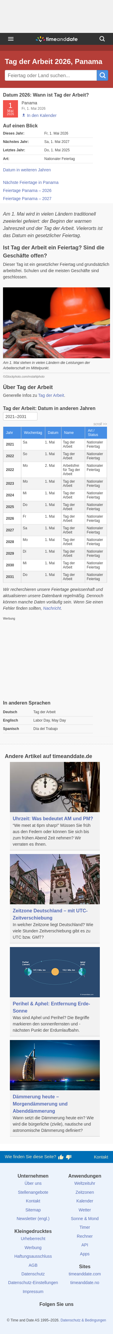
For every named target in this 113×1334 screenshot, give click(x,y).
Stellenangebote (33, 1192)
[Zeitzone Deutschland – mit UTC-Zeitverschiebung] (55, 898)
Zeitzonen (85, 1192)
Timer (84, 1227)
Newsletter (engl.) (32, 1218)
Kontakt (101, 1157)
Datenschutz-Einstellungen (33, 1282)
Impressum (33, 1291)
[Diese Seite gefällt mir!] (60, 1157)
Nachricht (52, 608)
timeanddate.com (85, 1274)
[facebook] (36, 1315)
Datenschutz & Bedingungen (83, 1320)
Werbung (33, 1247)
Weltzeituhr (84, 1183)
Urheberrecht (33, 1238)
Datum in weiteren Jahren (27, 169)
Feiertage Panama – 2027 (27, 198)
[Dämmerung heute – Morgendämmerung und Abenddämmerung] (55, 1088)
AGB (33, 1265)
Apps (85, 1253)
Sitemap (33, 1210)
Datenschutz (33, 1274)
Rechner (85, 1236)
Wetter (85, 1210)
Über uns (33, 1183)
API (85, 1244)
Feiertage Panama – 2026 (27, 190)
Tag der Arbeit (51, 395)
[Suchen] (102, 39)
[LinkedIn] (56, 1315)
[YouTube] (76, 1315)
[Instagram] (66, 1315)
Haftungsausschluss (33, 1256)
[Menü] (11, 39)
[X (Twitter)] (46, 1315)
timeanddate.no (85, 1282)
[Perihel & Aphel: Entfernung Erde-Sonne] (55, 991)
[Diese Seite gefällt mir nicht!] (68, 1157)
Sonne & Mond (85, 1218)
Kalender (84, 1201)
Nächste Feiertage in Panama (30, 182)
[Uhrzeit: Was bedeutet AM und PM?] (55, 806)
